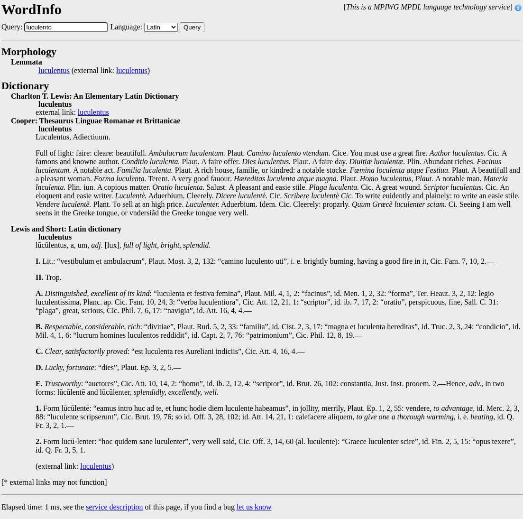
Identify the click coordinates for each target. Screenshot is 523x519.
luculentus (54, 70)
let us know (254, 507)
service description (114, 507)
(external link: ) (94, 70)
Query (192, 27)
